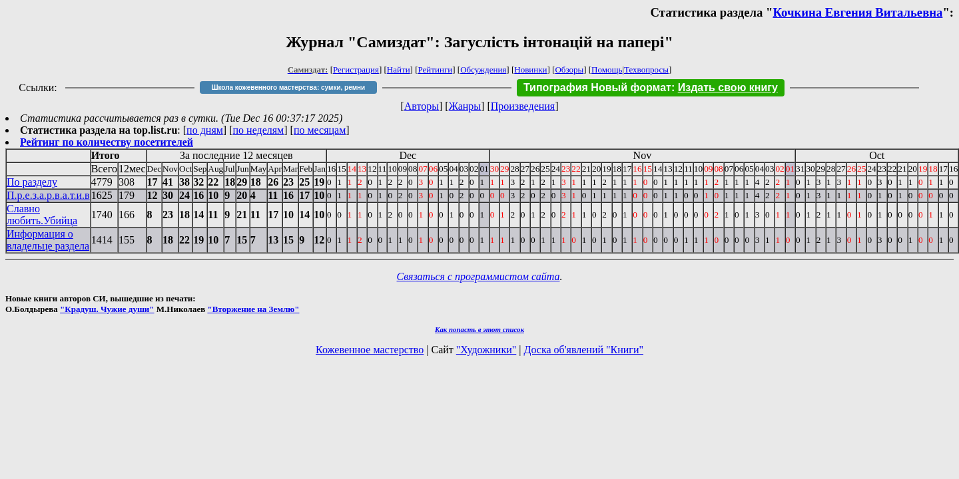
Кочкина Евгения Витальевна (857, 12)
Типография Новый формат (597, 87)
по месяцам (320, 130)
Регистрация (356, 70)
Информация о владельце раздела (48, 239)
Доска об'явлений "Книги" (583, 349)
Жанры (465, 106)
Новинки (530, 70)
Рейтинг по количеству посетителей (106, 142)
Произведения (523, 106)
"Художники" (486, 349)
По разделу (32, 182)
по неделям (258, 130)
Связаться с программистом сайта (478, 276)
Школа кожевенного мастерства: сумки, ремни (288, 87)
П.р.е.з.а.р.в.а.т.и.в (48, 195)
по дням (204, 130)
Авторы (421, 106)
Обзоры (569, 70)
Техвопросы (646, 70)
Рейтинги (435, 70)
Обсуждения (483, 70)
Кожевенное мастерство (370, 349)
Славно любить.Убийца (42, 214)
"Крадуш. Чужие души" (107, 309)
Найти (398, 70)
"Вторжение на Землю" (253, 309)
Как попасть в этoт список (479, 329)
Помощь (606, 70)
